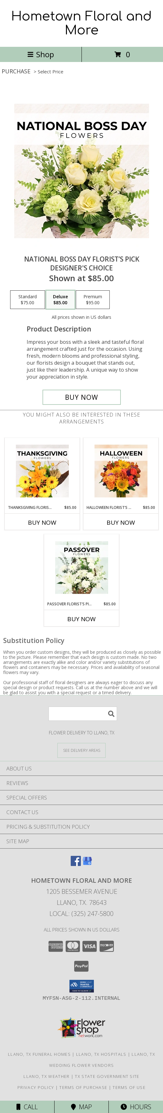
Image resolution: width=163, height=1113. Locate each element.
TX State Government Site (107, 1076)
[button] (81, 986)
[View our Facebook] (76, 864)
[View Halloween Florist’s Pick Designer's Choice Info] (121, 471)
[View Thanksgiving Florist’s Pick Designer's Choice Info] (42, 471)
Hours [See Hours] (136, 1107)
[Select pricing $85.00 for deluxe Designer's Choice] (60, 300)
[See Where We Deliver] (81, 750)
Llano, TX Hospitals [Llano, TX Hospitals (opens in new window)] (101, 1054)
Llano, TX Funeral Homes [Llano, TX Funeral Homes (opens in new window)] (39, 1054)
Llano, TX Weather (46, 1076)
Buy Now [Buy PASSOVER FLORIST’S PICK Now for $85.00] (81, 619)
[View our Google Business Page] (87, 864)
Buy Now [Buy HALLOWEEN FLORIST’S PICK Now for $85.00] (121, 522)
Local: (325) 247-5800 (81, 913)
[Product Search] (83, 714)
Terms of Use (129, 1087)
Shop (40, 54)
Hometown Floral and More (81, 23)
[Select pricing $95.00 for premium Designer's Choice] (92, 300)
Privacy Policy (35, 1087)
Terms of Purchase (83, 1087)
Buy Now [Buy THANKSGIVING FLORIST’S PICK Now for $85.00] (42, 522)
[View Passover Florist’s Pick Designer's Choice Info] (81, 568)
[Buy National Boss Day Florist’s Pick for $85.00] (81, 397)
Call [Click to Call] (27, 1107)
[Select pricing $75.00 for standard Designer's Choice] (27, 300)
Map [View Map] (81, 1107)
